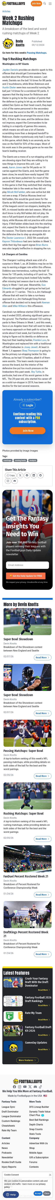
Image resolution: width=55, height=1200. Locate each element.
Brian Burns (42, 245)
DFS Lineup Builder (39, 1107)
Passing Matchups (36, 52)
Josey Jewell (31, 347)
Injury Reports (9, 1166)
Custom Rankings (11, 1121)
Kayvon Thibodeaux (12, 241)
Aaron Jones (15, 167)
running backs (20, 460)
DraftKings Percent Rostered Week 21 (26, 934)
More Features (27, 1060)
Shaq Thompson (30, 350)
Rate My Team (33, 1013)
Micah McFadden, (16, 192)
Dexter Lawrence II (16, 237)
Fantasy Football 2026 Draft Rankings (38, 999)
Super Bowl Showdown (18, 639)
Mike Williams (20, 306)
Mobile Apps (35, 1152)
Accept (38, 1193)
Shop (32, 1148)
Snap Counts (36, 1129)
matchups (7, 460)
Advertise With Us (38, 1143)
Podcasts (7, 1152)
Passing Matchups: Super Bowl (23, 751)
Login (27, 405)
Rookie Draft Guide (11, 1162)
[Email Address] (27, 565)
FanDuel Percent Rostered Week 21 (26, 876)
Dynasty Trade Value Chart (40, 1113)
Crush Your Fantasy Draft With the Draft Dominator (36, 982)
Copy (11, 475)
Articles (6, 11)
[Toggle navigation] (50, 3)
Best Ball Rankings (39, 1119)
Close (46, 1193)
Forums (33, 1162)
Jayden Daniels (10, 69)
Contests (34, 1166)
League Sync (8, 1107)
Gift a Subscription (39, 1157)
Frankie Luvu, (40, 340)
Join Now (36, 3)
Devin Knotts (20, 43)
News (5, 1148)
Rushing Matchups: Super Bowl (24, 813)
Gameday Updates (36, 1042)
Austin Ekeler (9, 87)
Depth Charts (36, 1124)
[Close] (50, 1174)
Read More (43, 657)
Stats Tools (35, 1134)
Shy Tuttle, (36, 371)
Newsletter (7, 1157)
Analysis (32, 460)
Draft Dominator (10, 1111)
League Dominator (11, 1116)
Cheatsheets (8, 1125)
